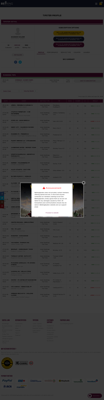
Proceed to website (52, 213)
